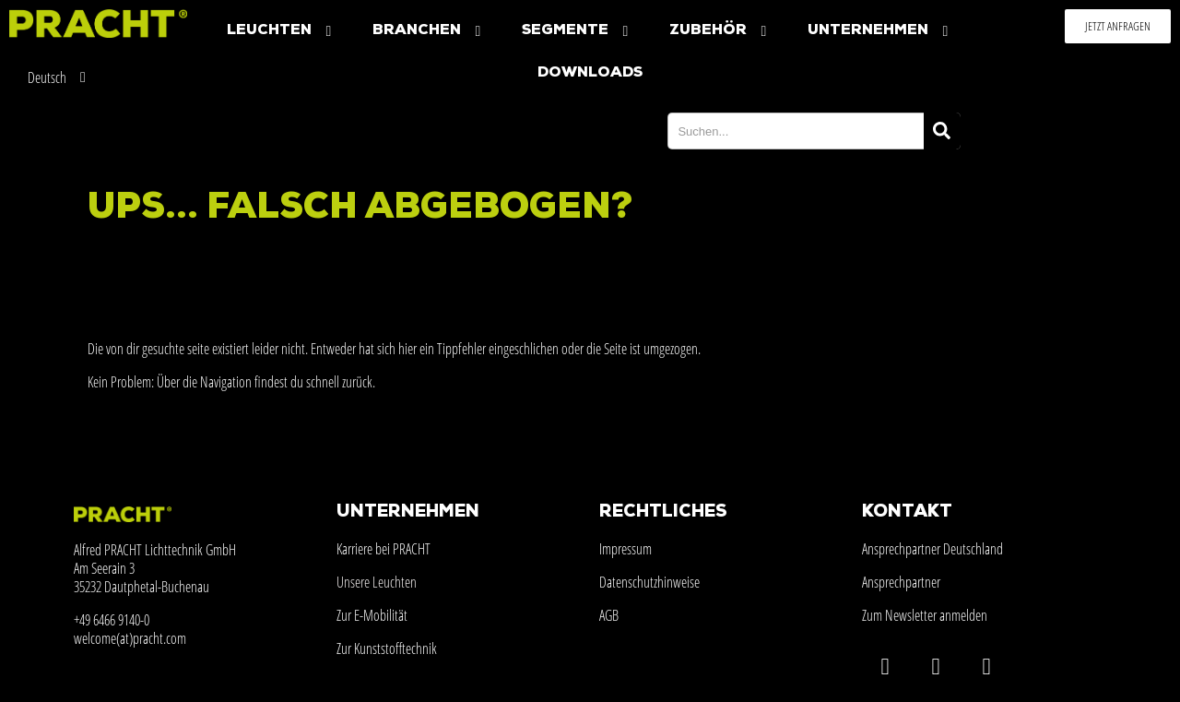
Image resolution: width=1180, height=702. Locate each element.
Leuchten (281, 31)
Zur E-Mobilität (371, 615)
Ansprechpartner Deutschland (932, 549)
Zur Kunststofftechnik (386, 648)
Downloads (590, 72)
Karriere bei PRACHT (383, 549)
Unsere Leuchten (376, 582)
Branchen (428, 31)
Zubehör (720, 31)
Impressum (625, 549)
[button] (1118, 26)
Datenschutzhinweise (649, 582)
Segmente (577, 31)
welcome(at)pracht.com (130, 638)
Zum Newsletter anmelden (924, 615)
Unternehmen (880, 31)
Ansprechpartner (901, 582)
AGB (609, 615)
